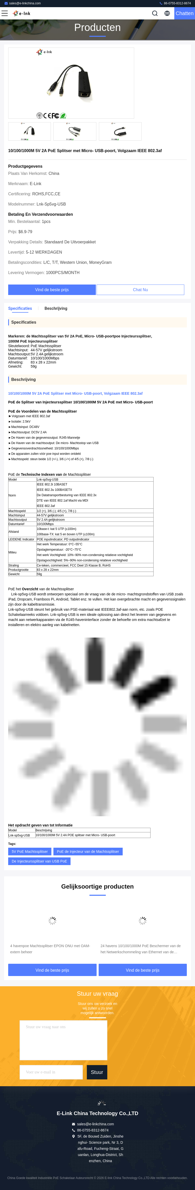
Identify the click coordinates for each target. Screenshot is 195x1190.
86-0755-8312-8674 (175, 3)
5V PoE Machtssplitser (30, 851)
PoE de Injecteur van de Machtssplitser (88, 851)
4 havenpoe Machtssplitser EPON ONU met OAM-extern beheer (50, 949)
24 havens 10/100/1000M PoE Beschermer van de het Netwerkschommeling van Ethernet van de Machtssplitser (141, 949)
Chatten (184, 13)
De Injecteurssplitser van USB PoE (39, 861)
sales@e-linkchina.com (22, 3)
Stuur (97, 1072)
